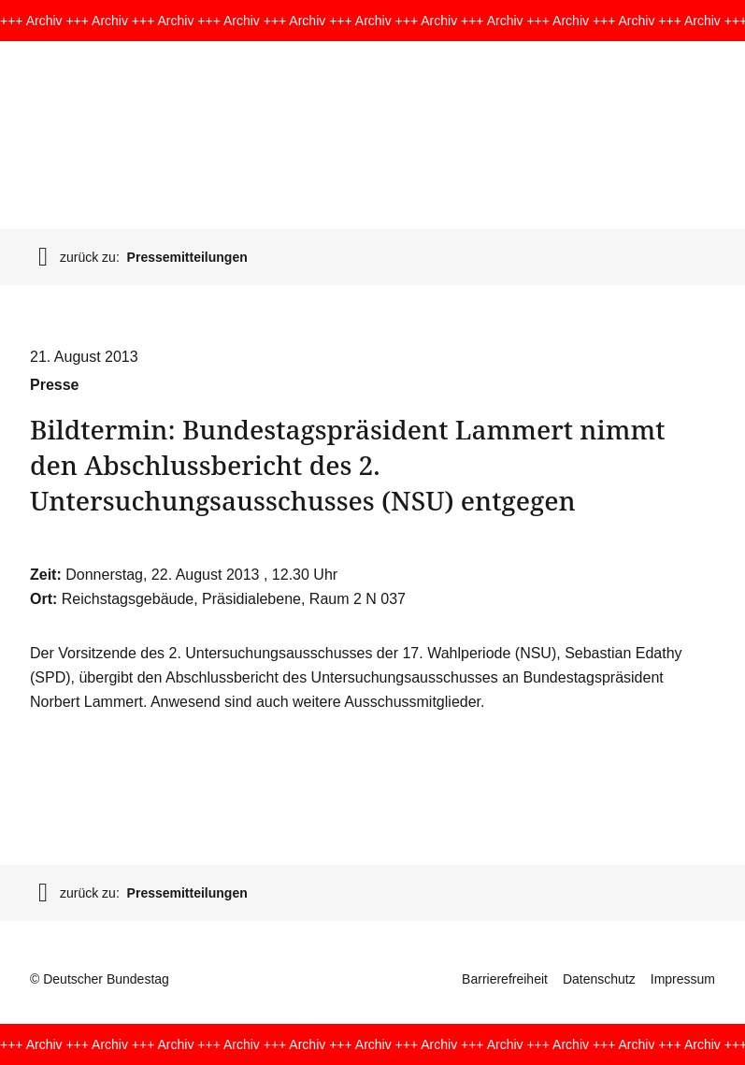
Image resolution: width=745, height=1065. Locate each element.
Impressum (683, 978)
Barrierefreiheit (505, 978)
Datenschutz (599, 978)
